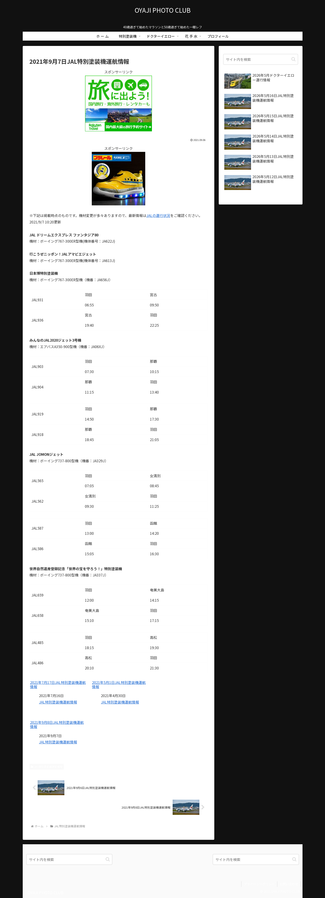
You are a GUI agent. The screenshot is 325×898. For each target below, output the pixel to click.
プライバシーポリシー (259, 884)
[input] (260, 59)
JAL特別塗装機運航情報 (58, 702)
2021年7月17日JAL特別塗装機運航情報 (58, 684)
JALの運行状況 (158, 215)
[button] (293, 59)
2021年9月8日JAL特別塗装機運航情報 (57, 724)
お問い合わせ (289, 884)
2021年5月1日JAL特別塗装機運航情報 (119, 684)
